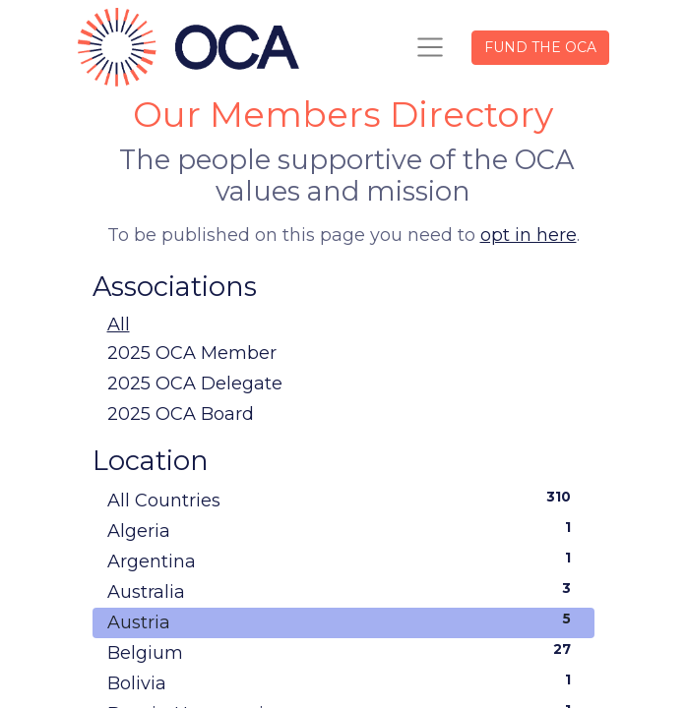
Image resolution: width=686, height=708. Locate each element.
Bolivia (343, 682)
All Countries (343, 499)
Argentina (343, 560)
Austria (343, 621)
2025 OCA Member (192, 353)
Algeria (343, 530)
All (118, 324)
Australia (343, 591)
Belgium (343, 652)
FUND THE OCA (540, 47)
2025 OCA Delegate (194, 383)
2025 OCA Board (180, 414)
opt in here (528, 235)
